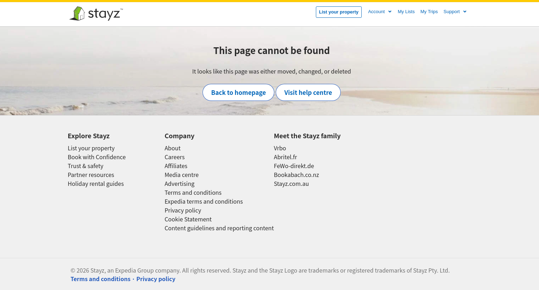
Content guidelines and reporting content (219, 228)
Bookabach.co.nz (296, 175)
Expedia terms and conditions (204, 201)
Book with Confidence (97, 157)
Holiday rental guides (96, 183)
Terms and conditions (193, 192)
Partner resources (91, 175)
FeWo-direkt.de (294, 166)
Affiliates (176, 166)
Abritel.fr (285, 157)
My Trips (429, 11)
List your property (339, 12)
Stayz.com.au (291, 183)
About (172, 148)
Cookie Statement (188, 219)
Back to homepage (238, 92)
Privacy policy (183, 210)
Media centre (182, 175)
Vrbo (280, 148)
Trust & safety (85, 166)
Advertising (179, 183)
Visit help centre (308, 92)
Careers (175, 157)
